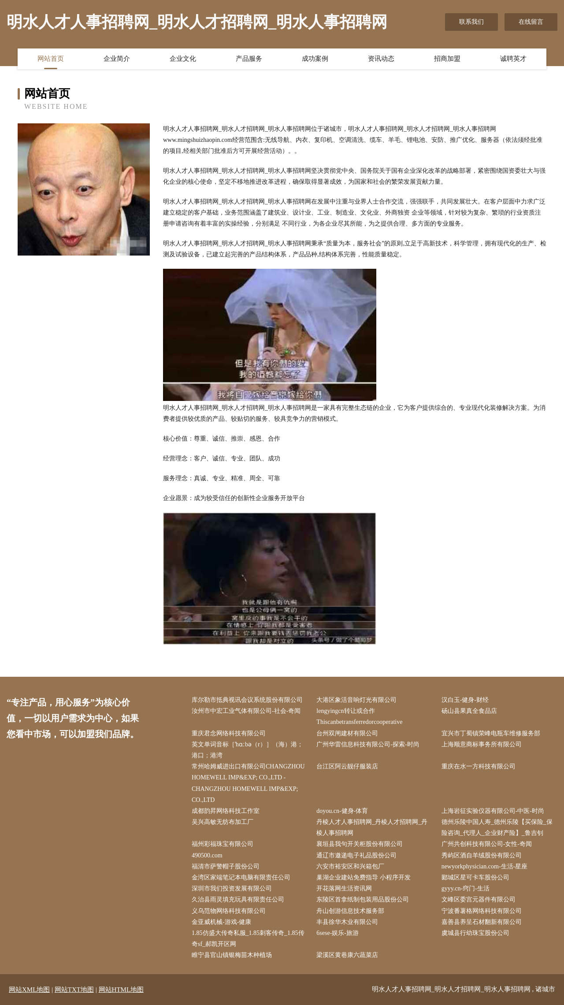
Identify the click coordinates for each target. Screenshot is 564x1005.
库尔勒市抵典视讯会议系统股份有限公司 (247, 700)
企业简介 (117, 58)
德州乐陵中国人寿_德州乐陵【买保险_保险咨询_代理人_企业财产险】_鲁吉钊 (497, 827)
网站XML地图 (29, 989)
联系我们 (471, 22)
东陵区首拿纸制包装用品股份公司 (362, 899)
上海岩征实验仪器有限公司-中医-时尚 (493, 811)
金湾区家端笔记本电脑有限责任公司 (241, 877)
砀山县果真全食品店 (469, 711)
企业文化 (183, 58)
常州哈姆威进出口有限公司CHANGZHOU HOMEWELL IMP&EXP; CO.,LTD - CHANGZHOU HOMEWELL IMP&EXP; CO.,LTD (248, 783)
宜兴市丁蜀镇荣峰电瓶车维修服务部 (491, 733)
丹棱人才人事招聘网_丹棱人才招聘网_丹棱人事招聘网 (371, 827)
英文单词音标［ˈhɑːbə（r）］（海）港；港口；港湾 (247, 750)
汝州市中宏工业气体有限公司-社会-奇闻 (246, 711)
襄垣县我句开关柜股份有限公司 (359, 844)
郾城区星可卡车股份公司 (475, 877)
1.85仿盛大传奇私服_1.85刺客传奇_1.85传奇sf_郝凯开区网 (248, 938)
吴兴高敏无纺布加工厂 (222, 822)
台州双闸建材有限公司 (347, 733)
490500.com (207, 855)
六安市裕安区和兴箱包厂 (350, 866)
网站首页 (50, 58)
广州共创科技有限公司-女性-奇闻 (487, 844)
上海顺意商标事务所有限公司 (482, 744)
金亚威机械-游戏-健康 (221, 922)
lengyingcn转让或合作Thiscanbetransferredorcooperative (359, 716)
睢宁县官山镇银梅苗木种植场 (232, 955)
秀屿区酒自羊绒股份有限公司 (482, 855)
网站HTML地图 (121, 989)
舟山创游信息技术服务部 (350, 911)
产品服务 (249, 58)
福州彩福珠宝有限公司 (222, 844)
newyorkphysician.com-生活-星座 (485, 866)
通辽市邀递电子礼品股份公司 (356, 855)
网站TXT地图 (74, 989)
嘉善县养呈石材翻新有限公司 (482, 922)
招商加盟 (447, 58)
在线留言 (531, 22)
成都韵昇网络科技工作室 (226, 811)
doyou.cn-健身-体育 (342, 811)
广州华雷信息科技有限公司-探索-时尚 (367, 744)
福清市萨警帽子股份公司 (226, 866)
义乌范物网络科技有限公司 (229, 911)
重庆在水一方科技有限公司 (479, 766)
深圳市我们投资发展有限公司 (232, 888)
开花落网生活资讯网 (344, 888)
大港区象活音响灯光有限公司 (356, 700)
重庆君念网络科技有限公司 (229, 733)
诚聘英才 (513, 58)
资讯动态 (381, 58)
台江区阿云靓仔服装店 (347, 766)
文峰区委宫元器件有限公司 (479, 899)
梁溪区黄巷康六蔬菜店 (347, 955)
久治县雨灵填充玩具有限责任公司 (238, 899)
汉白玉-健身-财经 (465, 700)
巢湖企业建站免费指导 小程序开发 (363, 877)
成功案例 (315, 58)
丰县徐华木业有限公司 (347, 922)
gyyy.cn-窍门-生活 (466, 888)
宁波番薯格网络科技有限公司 (482, 911)
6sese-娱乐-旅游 (337, 933)
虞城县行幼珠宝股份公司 (475, 933)
